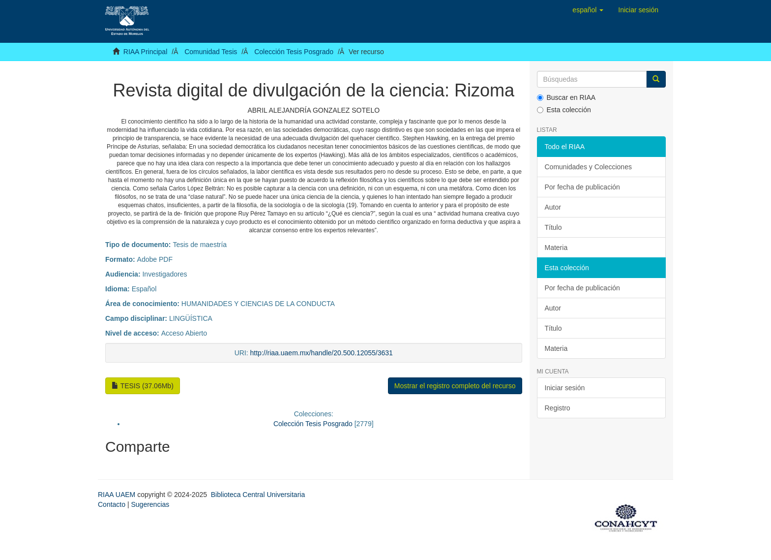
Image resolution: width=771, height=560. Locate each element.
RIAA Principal (145, 52)
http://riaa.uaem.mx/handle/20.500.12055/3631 (321, 353)
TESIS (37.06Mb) (143, 386)
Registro (557, 408)
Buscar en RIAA (566, 97)
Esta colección (564, 110)
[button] (588, 10)
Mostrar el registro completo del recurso (455, 386)
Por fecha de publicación (582, 187)
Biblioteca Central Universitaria (258, 494)
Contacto (111, 504)
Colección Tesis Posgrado (293, 52)
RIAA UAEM (117, 494)
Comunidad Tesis (210, 52)
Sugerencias (150, 504)
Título (553, 227)
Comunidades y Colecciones (588, 167)
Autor (553, 207)
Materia (556, 247)
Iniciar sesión (565, 388)
